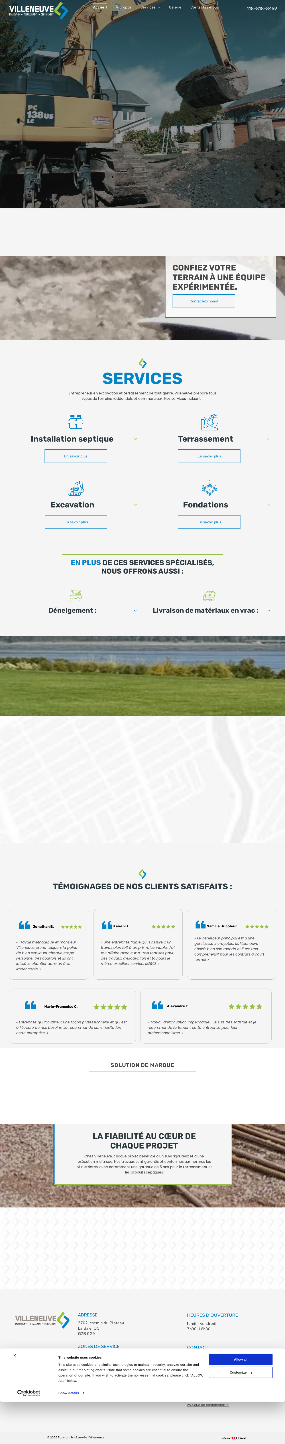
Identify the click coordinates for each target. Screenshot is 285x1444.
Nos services (175, 398)
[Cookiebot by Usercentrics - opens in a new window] (28, 1435)
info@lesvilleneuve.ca (206, 1363)
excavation (108, 393)
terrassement (136, 393)
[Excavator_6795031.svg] (76, 495)
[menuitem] (100, 7)
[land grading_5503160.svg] (209, 429)
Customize (241, 1415)
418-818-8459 (201, 1355)
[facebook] (191, 1377)
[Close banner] (15, 1397)
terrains (105, 398)
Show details (68, 1435)
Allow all (241, 1402)
